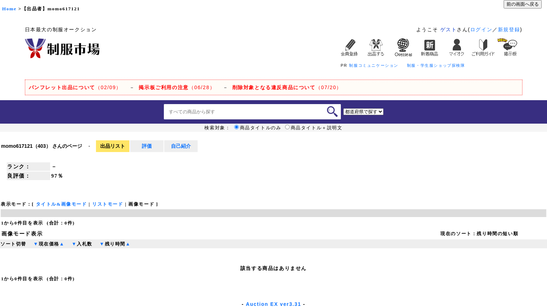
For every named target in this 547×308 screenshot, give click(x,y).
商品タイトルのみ (257, 127)
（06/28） (177, 87)
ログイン (481, 29)
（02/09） (75, 87)
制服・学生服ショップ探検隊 (436, 65)
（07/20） (287, 87)
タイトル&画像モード (61, 204)
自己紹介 (181, 146)
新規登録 (509, 29)
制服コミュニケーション (373, 65)
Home (9, 8)
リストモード (107, 204)
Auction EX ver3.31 (273, 304)
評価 (147, 146)
